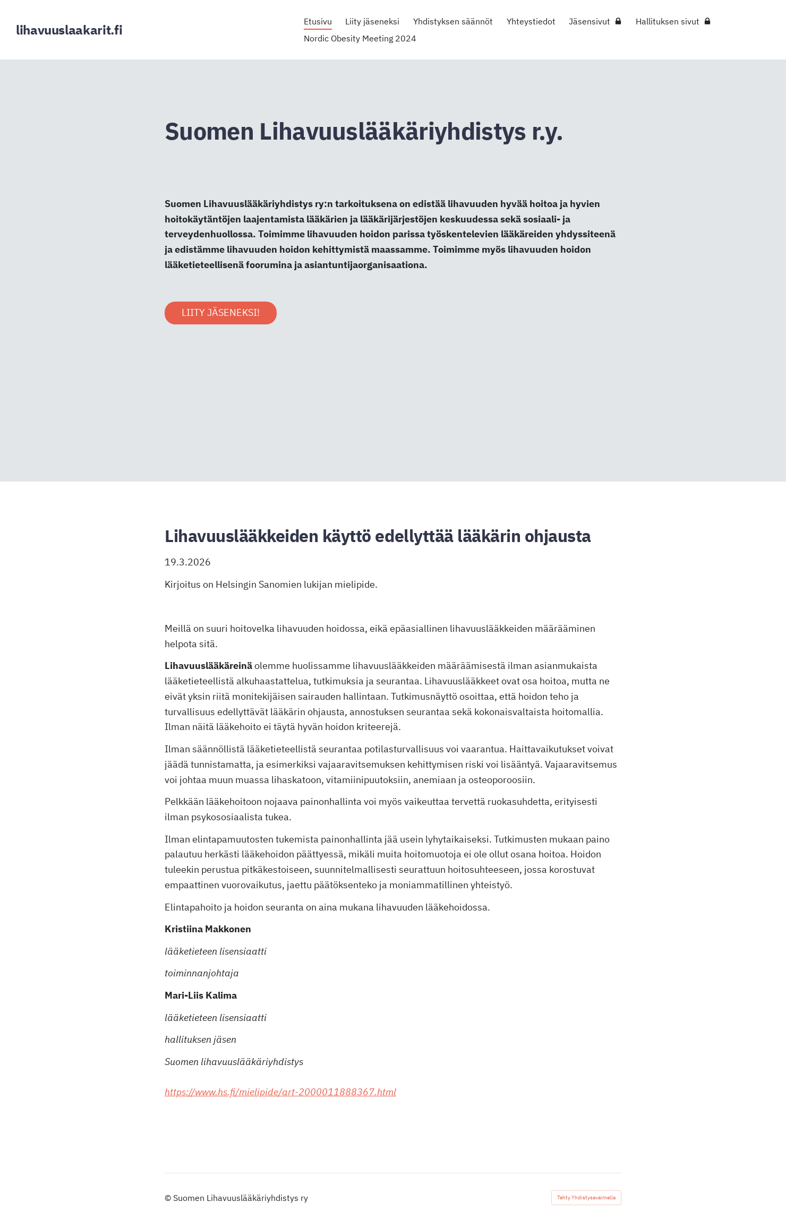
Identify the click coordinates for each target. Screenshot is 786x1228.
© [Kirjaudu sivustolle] (169, 1197)
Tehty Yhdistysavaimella (586, 1197)
